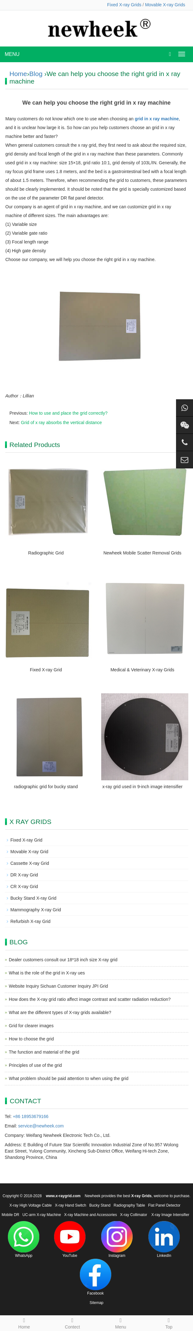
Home (18, 73)
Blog (35, 73)
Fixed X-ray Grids (124, 4)
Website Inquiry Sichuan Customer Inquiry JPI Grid (58, 986)
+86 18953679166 (30, 1116)
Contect (72, 1322)
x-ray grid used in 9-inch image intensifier (142, 786)
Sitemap (96, 1303)
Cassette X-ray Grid (29, 863)
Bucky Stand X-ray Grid (33, 898)
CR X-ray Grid (24, 886)
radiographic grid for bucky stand (46, 786)
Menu (120, 1322)
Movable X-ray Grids (165, 4)
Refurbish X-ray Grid (30, 921)
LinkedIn (164, 1239)
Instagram (117, 1239)
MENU (12, 54)
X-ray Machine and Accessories (90, 1215)
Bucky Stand (99, 1205)
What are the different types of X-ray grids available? (60, 1012)
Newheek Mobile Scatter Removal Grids (142, 552)
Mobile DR (10, 1215)
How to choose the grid (31, 1038)
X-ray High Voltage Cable (30, 1205)
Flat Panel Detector (164, 1205)
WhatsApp (23, 1239)
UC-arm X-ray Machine (41, 1215)
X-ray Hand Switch (70, 1205)
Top (169, 1322)
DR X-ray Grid (24, 874)
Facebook (95, 1277)
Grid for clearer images (31, 1025)
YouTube (69, 1239)
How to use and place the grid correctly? (68, 413)
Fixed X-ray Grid (46, 669)
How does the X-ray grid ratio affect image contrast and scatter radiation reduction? (90, 999)
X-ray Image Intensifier (170, 1215)
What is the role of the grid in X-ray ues (47, 972)
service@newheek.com (41, 1125)
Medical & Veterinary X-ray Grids (142, 669)
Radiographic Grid (46, 552)
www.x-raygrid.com (63, 1196)
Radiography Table (129, 1205)
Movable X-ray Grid (29, 851)
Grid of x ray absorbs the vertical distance (61, 422)
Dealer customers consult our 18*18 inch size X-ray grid (63, 959)
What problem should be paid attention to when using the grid (69, 1078)
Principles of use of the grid (35, 1065)
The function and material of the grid (44, 1052)
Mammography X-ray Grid (35, 909)
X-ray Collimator (133, 1215)
